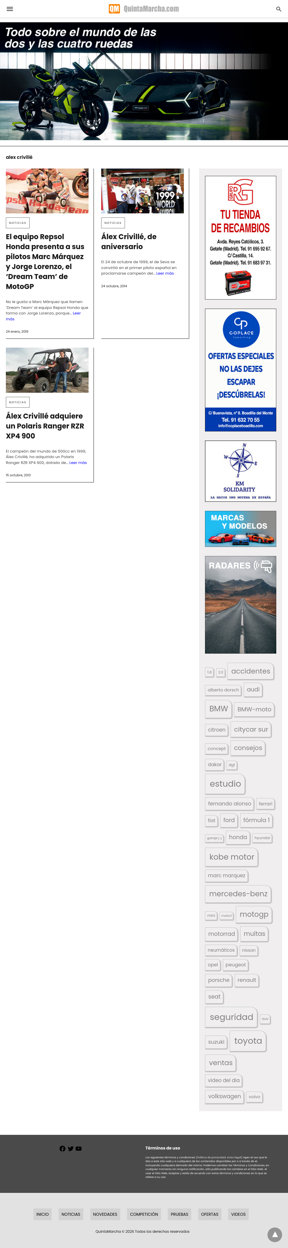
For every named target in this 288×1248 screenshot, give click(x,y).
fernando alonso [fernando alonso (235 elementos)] (229, 803)
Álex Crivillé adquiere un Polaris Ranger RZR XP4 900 (45, 426)
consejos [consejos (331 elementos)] (248, 747)
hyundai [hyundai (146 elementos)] (262, 838)
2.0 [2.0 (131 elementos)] (220, 672)
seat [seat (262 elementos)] (214, 997)
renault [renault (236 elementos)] (247, 980)
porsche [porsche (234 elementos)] (219, 980)
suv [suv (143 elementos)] (265, 1018)
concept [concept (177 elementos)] (217, 748)
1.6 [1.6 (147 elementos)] (209, 672)
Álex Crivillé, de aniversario (129, 241)
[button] (240, 238)
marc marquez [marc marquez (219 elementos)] (226, 875)
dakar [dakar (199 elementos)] (215, 764)
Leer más (165, 273)
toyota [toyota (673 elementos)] (248, 1041)
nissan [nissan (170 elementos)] (249, 950)
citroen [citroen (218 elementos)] (217, 729)
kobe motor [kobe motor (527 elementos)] (231, 856)
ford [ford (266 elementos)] (229, 820)
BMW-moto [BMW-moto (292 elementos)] (255, 709)
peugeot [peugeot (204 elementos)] (236, 964)
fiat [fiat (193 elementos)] (212, 820)
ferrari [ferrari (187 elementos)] (265, 804)
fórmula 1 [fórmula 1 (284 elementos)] (256, 820)
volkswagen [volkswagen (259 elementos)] (224, 1096)
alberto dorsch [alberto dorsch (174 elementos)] (223, 690)
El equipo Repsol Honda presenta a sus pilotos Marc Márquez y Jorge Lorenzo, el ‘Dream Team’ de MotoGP (45, 261)
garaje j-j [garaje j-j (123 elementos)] (214, 838)
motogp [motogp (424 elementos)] (254, 914)
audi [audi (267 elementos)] (253, 689)
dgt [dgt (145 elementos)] (232, 764)
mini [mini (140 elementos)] (211, 915)
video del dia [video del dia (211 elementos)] (224, 1080)
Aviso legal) (234, 1157)
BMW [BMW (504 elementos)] (218, 708)
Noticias (17, 223)
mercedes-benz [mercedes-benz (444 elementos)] (238, 894)
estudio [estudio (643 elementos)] (225, 784)
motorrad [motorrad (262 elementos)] (221, 934)
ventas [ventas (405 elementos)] (221, 1062)
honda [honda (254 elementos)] (238, 837)
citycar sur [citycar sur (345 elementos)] (251, 729)
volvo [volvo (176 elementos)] (254, 1097)
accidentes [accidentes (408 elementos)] (250, 671)
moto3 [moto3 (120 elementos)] (226, 916)
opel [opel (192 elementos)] (213, 964)
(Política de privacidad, (211, 1157)
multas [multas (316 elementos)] (254, 933)
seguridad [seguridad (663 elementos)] (231, 1017)
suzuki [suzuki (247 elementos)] (216, 1041)
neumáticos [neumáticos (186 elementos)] (221, 950)
